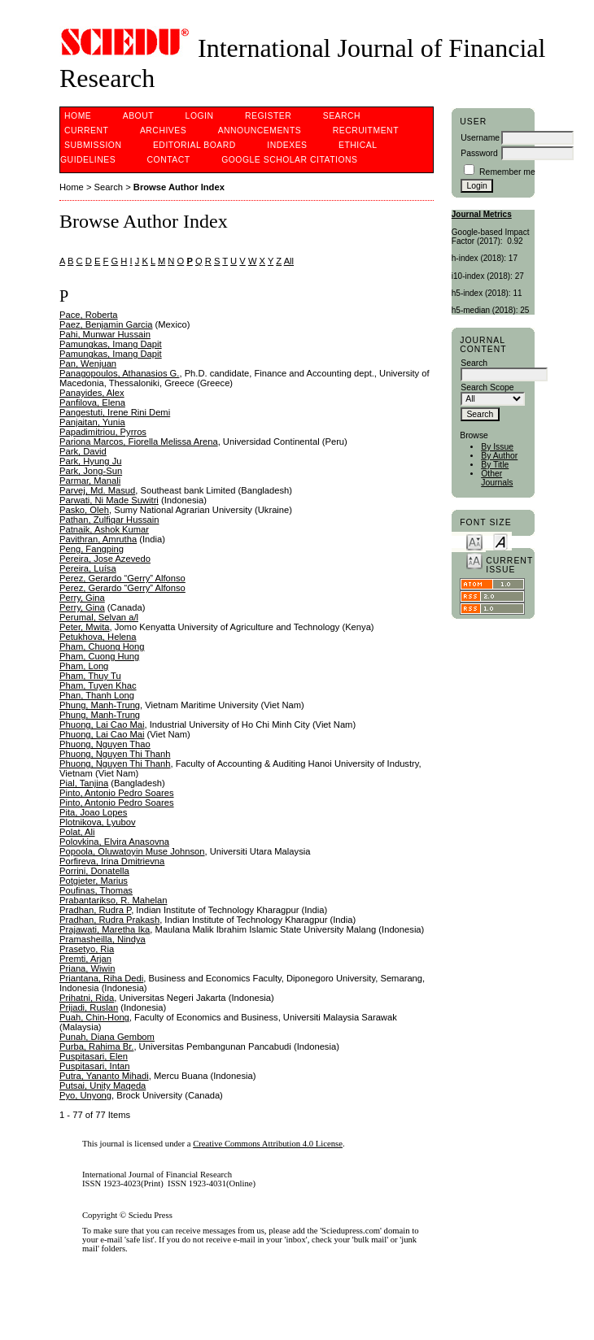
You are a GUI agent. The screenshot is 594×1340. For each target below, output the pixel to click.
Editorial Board (194, 145)
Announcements (260, 130)
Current (86, 130)
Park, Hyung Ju (90, 461)
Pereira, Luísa (87, 568)
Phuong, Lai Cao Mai (101, 724)
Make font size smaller (474, 541)
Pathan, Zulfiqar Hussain (109, 519)
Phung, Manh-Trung (99, 705)
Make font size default (500, 541)
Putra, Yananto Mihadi (104, 1076)
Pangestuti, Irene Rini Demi (114, 412)
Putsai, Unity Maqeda (102, 1085)
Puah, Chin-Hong (94, 1017)
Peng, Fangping (91, 549)
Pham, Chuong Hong (101, 646)
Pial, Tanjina (83, 783)
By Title (495, 464)
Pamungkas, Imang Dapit (110, 344)
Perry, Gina (82, 598)
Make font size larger (474, 559)
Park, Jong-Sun (90, 471)
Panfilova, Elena (92, 402)
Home (77, 115)
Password (479, 153)
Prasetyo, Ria (86, 949)
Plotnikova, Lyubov (97, 822)
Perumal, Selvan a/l (98, 617)
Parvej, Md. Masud (97, 490)
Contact (168, 159)
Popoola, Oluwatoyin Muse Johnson (132, 851)
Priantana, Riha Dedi (101, 978)
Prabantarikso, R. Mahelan (113, 900)
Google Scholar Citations (289, 159)
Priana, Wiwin (87, 968)
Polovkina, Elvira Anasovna (114, 841)
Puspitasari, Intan (94, 1066)
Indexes (287, 145)
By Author (499, 455)
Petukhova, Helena (98, 637)
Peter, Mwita (84, 627)
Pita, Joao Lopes (93, 812)
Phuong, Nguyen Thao (105, 744)
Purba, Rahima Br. (96, 1046)
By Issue (497, 446)
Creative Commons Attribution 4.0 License (268, 1143)
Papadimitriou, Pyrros (102, 432)
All (289, 261)
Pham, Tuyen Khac (98, 685)
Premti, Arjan (85, 959)
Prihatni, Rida (86, 998)
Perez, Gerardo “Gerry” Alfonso (122, 578)
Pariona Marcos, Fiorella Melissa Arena (138, 441)
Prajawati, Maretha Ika (104, 929)
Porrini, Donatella (94, 871)
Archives (163, 130)
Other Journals (497, 478)
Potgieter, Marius (93, 880)
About (138, 115)
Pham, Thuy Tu (90, 676)
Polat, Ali (77, 832)
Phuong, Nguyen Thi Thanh (114, 754)
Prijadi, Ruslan (88, 1007)
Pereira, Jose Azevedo (105, 558)
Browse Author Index (179, 187)
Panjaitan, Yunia (92, 422)
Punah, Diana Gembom (107, 1037)
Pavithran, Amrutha (98, 539)
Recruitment (366, 130)
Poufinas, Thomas (96, 890)
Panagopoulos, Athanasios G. (119, 373)
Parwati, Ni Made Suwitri (109, 500)
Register (268, 115)
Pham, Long (83, 666)
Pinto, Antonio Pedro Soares (116, 793)
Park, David (83, 451)
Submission (92, 145)
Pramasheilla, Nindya (102, 939)
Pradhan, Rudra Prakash (109, 920)
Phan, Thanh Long (96, 695)
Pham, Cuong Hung (99, 656)
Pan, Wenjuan (87, 363)
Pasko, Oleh (84, 510)
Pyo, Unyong (85, 1095)
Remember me (507, 172)
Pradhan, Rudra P (95, 910)
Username (480, 137)
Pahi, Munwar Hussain (105, 334)
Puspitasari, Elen (93, 1056)
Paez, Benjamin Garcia (105, 324)
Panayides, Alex (91, 393)
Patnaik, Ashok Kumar (104, 529)
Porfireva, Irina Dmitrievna (111, 861)
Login (200, 115)
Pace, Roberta (88, 315)
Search (341, 115)
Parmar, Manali (89, 480)
